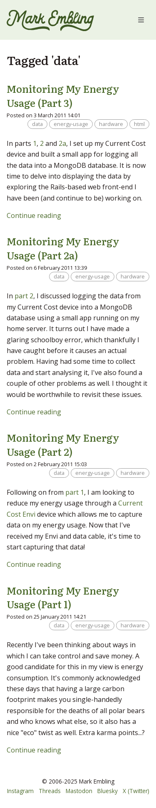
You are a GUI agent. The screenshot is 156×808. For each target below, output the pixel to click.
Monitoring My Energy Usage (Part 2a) (63, 248)
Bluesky (107, 791)
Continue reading (34, 215)
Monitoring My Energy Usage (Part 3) (63, 95)
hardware (111, 124)
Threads (50, 791)
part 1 (74, 492)
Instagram (20, 791)
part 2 (24, 295)
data (37, 124)
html (139, 124)
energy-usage (71, 124)
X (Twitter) (136, 791)
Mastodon (79, 791)
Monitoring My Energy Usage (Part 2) (63, 444)
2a (62, 143)
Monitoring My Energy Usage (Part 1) (63, 597)
